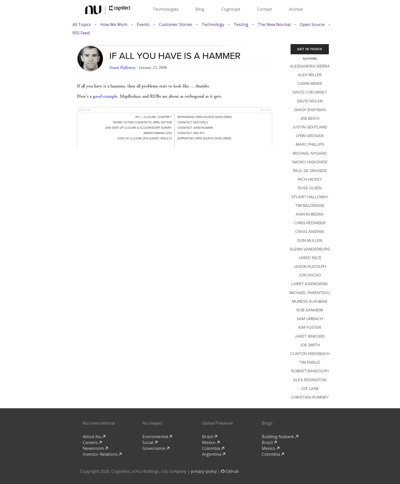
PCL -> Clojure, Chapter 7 (153, 117)
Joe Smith (310, 345)
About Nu (94, 436)
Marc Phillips (310, 144)
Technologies (166, 9)
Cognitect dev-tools (192, 122)
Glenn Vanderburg (310, 249)
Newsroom (95, 448)
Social (149, 442)
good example (105, 96)
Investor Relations (102, 454)
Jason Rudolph (310, 266)
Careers (92, 442)
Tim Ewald (309, 362)
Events (143, 24)
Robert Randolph (310, 371)
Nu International (99, 423)
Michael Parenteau (309, 292)
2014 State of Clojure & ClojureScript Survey (138, 127)
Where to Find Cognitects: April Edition (142, 122)
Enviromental (157, 436)
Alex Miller (310, 74)
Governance (155, 448)
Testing (241, 24)
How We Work (114, 24)
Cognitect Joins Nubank (195, 127)
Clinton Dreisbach (310, 353)
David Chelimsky (310, 92)
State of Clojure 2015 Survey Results (144, 138)
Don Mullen (309, 240)
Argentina (213, 454)
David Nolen (310, 101)
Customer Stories (175, 24)
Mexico (211, 442)
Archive (296, 9)
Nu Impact (152, 423)
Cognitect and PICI (191, 133)
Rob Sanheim (309, 310)
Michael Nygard (310, 153)
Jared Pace (309, 257)
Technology (213, 24)
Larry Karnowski (309, 283)
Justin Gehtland (309, 127)
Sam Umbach (310, 318)
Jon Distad (309, 275)
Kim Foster (309, 327)
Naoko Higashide (310, 162)
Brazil (209, 436)
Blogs (267, 423)
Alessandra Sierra (310, 66)
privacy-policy (204, 471)
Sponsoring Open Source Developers (204, 117)
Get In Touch (309, 49)
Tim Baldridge (309, 205)
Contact (264, 9)
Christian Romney (310, 397)
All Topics (81, 24)
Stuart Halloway (122, 67)
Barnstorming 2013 (158, 133)
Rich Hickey (310, 179)
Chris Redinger (310, 223)
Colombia (213, 448)
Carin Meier (309, 83)
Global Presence (217, 423)
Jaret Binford (310, 336)
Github (230, 471)
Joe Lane (310, 388)
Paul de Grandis (310, 170)
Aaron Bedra (310, 214)
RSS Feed (81, 33)
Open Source (312, 24)
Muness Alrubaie (310, 301)
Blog (199, 9)
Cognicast (230, 9)
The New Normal (274, 24)
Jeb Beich (309, 118)
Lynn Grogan (309, 135)
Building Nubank (280, 436)
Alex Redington (309, 380)
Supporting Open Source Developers (204, 138)
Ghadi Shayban (310, 109)
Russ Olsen (309, 188)
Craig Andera (309, 231)
